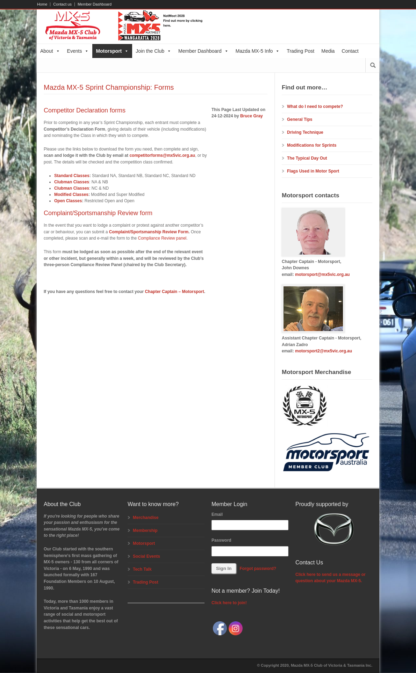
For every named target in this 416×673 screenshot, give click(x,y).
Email (217, 514)
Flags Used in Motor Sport (313, 171)
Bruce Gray (251, 116)
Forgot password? (257, 568)
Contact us (62, 4)
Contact (350, 51)
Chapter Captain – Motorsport (174, 291)
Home (42, 4)
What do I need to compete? (315, 106)
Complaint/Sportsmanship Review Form (148, 231)
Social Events (146, 556)
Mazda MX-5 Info (258, 51)
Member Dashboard (95, 4)
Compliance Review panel (162, 238)
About (50, 51)
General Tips (299, 119)
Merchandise (145, 517)
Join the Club (153, 51)
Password (221, 540)
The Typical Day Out (307, 158)
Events (78, 51)
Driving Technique (305, 132)
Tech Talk (142, 569)
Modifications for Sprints (311, 145)
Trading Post (300, 51)
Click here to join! (229, 602)
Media (328, 51)
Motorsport (112, 51)
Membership (145, 530)
